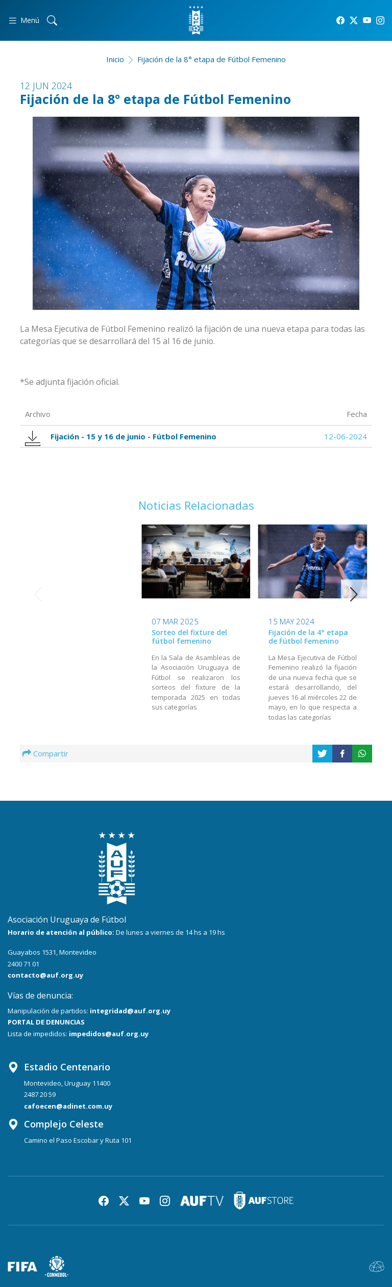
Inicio (115, 59)
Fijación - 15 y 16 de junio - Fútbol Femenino (120, 436)
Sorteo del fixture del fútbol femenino (73, 636)
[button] (354, 594)
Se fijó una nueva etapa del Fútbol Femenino (310, 636)
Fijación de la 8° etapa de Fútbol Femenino (211, 59)
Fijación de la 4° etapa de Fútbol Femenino (191, 636)
